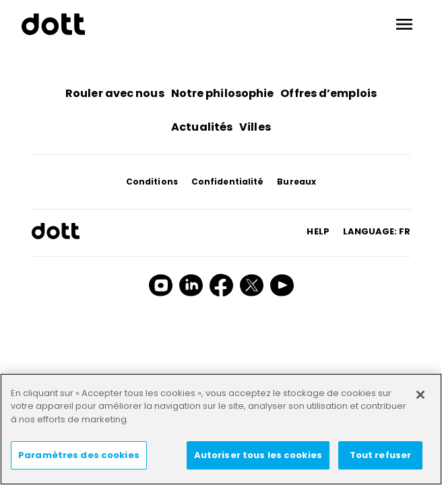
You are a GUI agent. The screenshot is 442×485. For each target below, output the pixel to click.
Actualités (201, 127)
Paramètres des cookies (78, 455)
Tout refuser (381, 455)
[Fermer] (420, 395)
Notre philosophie (222, 93)
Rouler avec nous (114, 93)
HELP (318, 231)
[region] (221, 429)
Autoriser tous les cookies (258, 455)
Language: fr (376, 231)
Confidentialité (227, 181)
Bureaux (296, 181)
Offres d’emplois (328, 93)
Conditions (152, 181)
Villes (255, 127)
